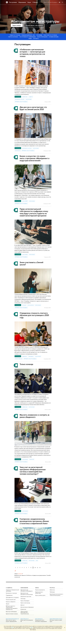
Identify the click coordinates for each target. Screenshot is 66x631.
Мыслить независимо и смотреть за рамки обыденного (34, 416)
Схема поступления (15, 35)
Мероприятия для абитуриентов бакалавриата (27, 590)
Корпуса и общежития (10, 601)
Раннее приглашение (42, 36)
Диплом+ (23, 605)
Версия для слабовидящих (11, 611)
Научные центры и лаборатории (39, 592)
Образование (22, 2)
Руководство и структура (11, 593)
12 (39, 567)
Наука (29, 2)
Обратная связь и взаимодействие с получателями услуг (25, 612)
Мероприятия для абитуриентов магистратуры (27, 594)
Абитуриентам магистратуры (35, 21)
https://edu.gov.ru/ (25, 618)
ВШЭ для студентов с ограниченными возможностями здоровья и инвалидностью (11, 607)
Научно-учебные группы (40, 595)
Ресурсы (52, 587)
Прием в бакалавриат (25, 600)
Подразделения (9, 595)
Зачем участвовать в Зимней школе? (31, 263)
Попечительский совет (11, 599)
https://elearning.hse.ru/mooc (56, 618)
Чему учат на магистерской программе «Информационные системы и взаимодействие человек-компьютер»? (33, 470)
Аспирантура (23, 609)
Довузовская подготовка (26, 596)
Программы (39, 35)
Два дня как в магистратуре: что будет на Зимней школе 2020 (33, 108)
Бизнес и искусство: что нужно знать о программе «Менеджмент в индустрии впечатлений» (34, 158)
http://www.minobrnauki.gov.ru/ (12, 618)
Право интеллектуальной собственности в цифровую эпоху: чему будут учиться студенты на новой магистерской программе (34, 212)
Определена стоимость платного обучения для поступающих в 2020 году (34, 315)
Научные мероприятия (40, 589)
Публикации (52, 592)
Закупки (7, 603)
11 (37, 567)
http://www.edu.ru (39, 618)
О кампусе (9, 587)
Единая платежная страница (12, 613)
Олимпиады (23, 598)
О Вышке (35, 2)
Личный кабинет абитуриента (34, 25)
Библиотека (52, 589)
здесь (12, 627)
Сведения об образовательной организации (12, 590)
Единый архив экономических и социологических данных (56, 594)
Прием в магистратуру (25, 602)
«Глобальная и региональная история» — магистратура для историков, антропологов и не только (32, 52)
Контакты (35, 38)
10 (35, 567)
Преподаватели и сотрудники (12, 597)
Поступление (13, 2)
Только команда (26, 364)
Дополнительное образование (27, 607)
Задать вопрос (16, 25)
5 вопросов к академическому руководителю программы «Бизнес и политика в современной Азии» (34, 521)
